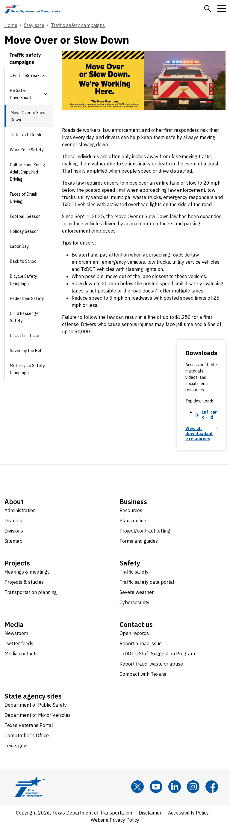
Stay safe (34, 25)
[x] (137, 786)
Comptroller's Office (26, 735)
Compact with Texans (142, 674)
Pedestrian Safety (27, 298)
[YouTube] (156, 786)
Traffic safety (134, 572)
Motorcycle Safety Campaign (27, 369)
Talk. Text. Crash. (26, 135)
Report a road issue (140, 643)
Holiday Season (24, 231)
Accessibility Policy (188, 813)
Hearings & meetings (27, 572)
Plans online (132, 521)
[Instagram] (193, 786)
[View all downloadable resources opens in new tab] (201, 433)
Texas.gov (15, 746)
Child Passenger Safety (25, 317)
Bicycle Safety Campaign (23, 280)
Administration (20, 510)
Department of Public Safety (35, 705)
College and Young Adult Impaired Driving (27, 172)
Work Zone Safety (27, 150)
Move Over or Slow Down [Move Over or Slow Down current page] (28, 116)
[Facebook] (211, 786)
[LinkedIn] (174, 786)
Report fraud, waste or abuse (151, 664)
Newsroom (16, 633)
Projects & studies (24, 582)
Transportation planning (30, 592)
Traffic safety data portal (146, 582)
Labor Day (19, 246)
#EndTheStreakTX (27, 75)
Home (10, 25)
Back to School (24, 261)
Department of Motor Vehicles (37, 715)
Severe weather (136, 592)
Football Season (25, 216)
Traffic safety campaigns (78, 25)
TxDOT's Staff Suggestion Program (157, 654)
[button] (207, 8)
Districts (13, 521)
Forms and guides (138, 541)
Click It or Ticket (25, 335)
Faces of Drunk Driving (23, 197)
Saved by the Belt (26, 350)
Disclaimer (150, 813)
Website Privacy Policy (115, 820)
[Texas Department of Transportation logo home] (33, 8)
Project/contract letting (144, 531)
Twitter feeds (18, 643)
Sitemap (13, 541)
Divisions (13, 531)
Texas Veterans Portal (28, 725)
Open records (134, 633)
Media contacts (21, 654)
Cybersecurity (134, 602)
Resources (130, 510)
